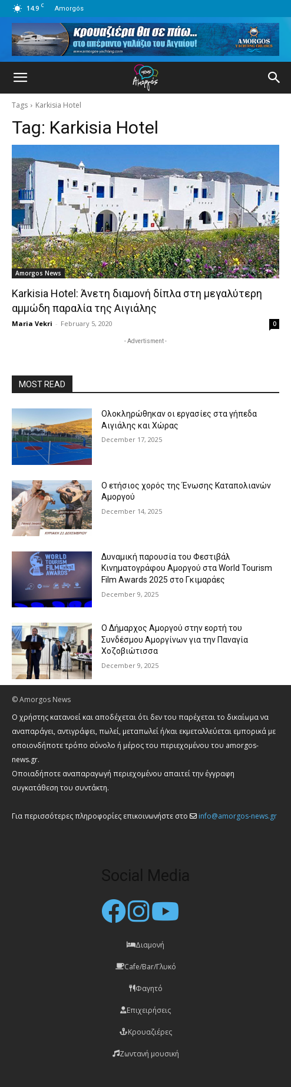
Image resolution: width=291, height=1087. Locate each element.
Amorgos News (38, 273)
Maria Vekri (32, 323)
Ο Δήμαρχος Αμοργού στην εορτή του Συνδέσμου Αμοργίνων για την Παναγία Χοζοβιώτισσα (174, 639)
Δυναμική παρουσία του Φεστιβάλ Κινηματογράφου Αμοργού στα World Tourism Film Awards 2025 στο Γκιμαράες (186, 568)
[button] (20, 78)
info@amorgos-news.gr (238, 816)
